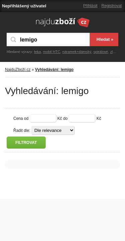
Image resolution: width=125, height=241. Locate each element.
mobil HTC (51, 52)
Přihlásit (90, 5)
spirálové (100, 52)
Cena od (20, 118)
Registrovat (111, 5)
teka (37, 52)
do (65, 118)
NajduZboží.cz (18, 69)
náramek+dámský (76, 52)
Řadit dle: (21, 130)
